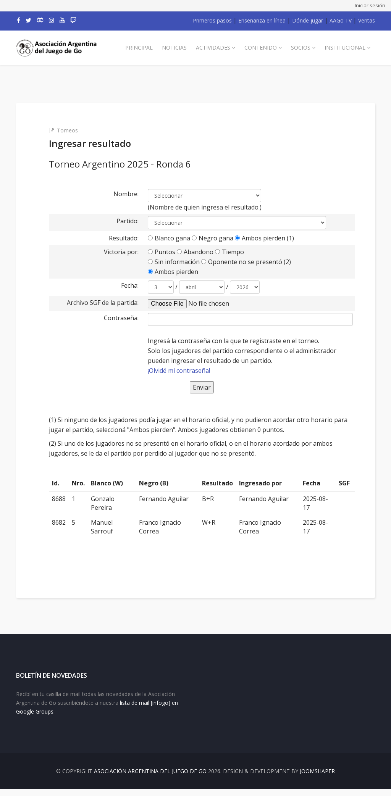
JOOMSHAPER (317, 778)
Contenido (260, 47)
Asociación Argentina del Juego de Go (150, 778)
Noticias (174, 47)
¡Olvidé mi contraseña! (181, 370)
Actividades (213, 47)
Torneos (73, 130)
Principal (139, 47)
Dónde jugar (307, 20)
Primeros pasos (212, 20)
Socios (300, 47)
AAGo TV (341, 20)
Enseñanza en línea (262, 20)
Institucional (345, 47)
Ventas (366, 20)
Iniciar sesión (370, 5)
